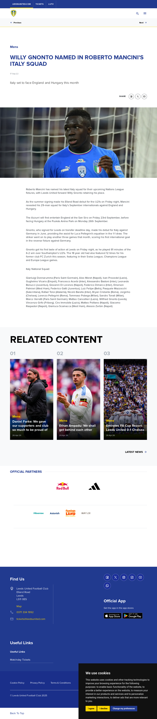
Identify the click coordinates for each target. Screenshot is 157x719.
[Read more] (31, 399)
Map (19, 606)
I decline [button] (103, 708)
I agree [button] (91, 708)
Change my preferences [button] (124, 708)
